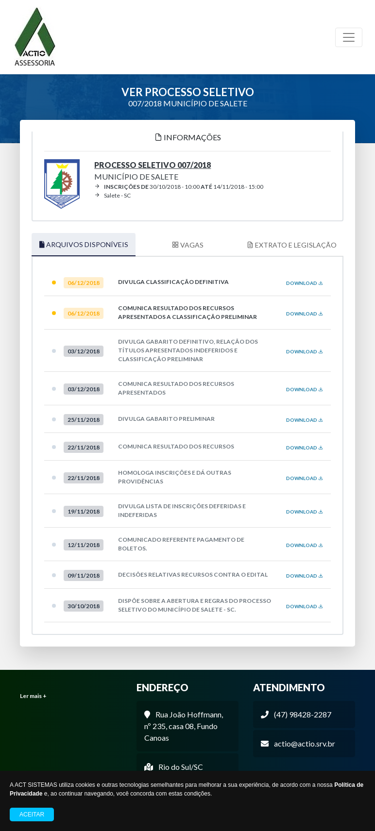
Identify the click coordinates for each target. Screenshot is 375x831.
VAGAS (188, 245)
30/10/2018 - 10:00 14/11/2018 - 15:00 (178, 186)
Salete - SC (112, 195)
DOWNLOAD (304, 283)
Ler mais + (33, 695)
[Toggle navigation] (348, 37)
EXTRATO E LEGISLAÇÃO (292, 245)
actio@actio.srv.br (304, 743)
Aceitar (31, 814)
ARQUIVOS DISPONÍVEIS (83, 244)
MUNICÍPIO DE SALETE (152, 170)
